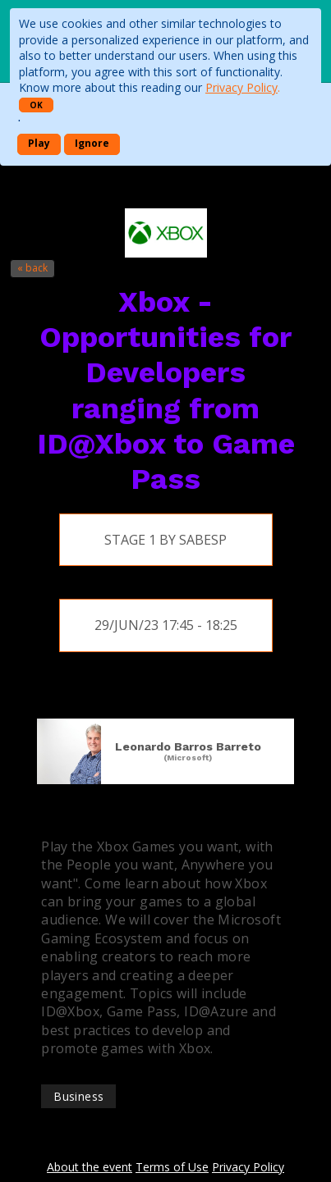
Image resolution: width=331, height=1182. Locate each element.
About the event (89, 1167)
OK (36, 105)
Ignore (92, 143)
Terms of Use (172, 1167)
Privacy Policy (241, 87)
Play (39, 143)
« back (32, 268)
